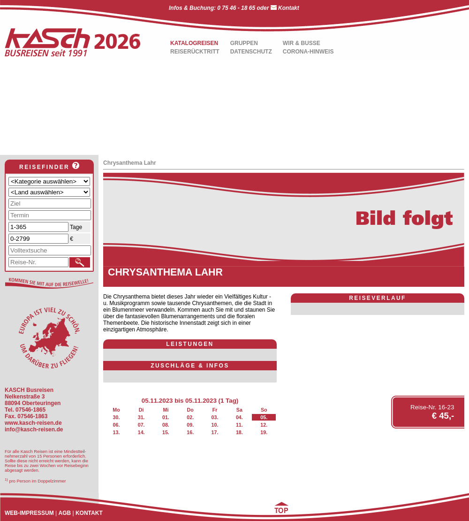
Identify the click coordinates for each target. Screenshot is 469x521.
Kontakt (288, 8)
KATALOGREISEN (194, 43)
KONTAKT (89, 513)
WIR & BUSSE (301, 43)
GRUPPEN (244, 43)
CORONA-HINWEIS (308, 51)
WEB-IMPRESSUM (29, 513)
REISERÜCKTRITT (194, 51)
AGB (64, 513)
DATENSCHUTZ (251, 51)
